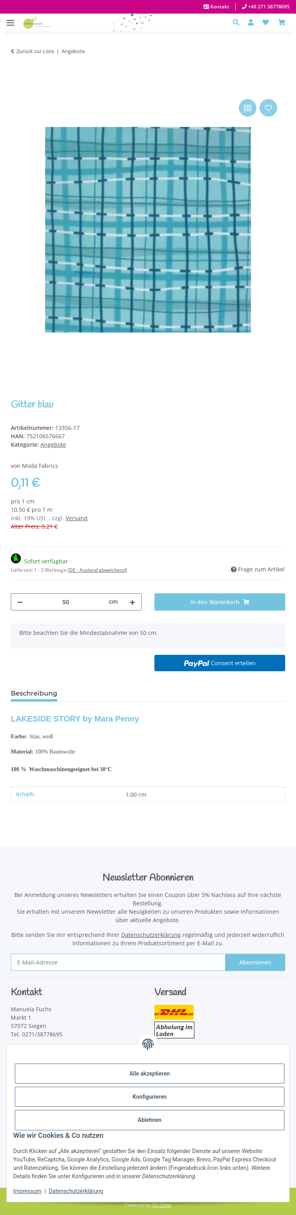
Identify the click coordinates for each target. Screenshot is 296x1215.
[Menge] (65, 602)
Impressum (27, 1191)
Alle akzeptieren (149, 1073)
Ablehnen (149, 1120)
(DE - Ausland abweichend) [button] (97, 570)
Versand (77, 518)
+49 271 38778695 (268, 6)
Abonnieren (255, 962)
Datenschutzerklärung (76, 1191)
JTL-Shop (161, 1204)
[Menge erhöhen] (132, 602)
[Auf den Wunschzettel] (268, 108)
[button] (238, 22)
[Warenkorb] (282, 22)
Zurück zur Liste (35, 51)
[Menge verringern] (20, 602)
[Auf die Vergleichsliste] (247, 108)
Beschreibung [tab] (34, 693)
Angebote (53, 444)
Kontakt (219, 6)
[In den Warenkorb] (17, 88)
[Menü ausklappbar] (10, 19)
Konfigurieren (149, 1097)
